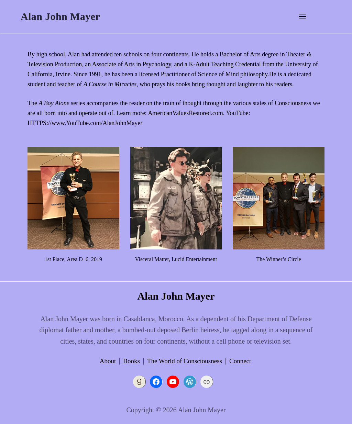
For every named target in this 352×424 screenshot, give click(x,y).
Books (131, 361)
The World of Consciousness (184, 361)
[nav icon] (303, 16)
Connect (240, 361)
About (108, 361)
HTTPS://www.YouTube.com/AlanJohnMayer (85, 123)
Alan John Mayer (60, 16)
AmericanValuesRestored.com (185, 113)
